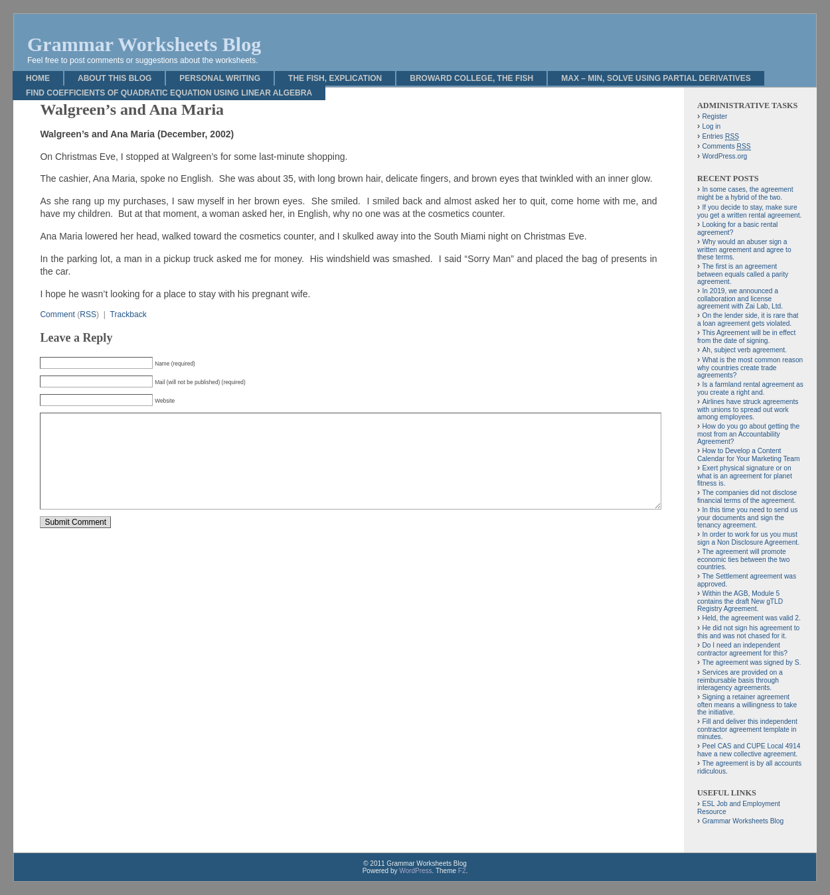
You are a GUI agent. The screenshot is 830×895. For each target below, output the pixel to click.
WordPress (415, 870)
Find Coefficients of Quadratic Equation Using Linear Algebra (169, 93)
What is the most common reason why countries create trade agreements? (750, 367)
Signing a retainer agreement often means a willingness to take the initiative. (747, 704)
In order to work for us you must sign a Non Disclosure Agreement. (748, 538)
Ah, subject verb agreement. (744, 350)
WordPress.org (724, 156)
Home (38, 78)
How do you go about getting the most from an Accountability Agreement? (748, 434)
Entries (720, 137)
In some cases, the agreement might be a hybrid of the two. (745, 193)
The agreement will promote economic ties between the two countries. (743, 559)
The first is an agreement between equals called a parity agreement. (742, 274)
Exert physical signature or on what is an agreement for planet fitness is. (744, 475)
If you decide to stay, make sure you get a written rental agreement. (749, 211)
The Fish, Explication (335, 78)
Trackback (128, 314)
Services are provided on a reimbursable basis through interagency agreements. (740, 680)
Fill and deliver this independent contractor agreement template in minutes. (747, 729)
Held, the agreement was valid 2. (751, 618)
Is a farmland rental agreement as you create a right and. (750, 388)
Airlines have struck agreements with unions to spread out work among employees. (747, 409)
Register (714, 116)
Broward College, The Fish (471, 78)
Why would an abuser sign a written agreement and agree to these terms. (744, 249)
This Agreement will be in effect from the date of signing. (746, 336)
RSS (88, 314)
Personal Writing (219, 78)
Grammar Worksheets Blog (144, 44)
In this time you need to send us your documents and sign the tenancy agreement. (747, 517)
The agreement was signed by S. (751, 662)
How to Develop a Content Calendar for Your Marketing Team (748, 454)
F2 (462, 870)
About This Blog (114, 78)
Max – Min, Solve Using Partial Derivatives (656, 78)
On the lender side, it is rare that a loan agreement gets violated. (747, 319)
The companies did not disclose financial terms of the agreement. (747, 496)
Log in (711, 126)
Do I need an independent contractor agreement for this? (742, 649)
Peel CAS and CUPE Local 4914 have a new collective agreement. (748, 750)
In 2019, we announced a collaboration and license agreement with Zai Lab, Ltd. (740, 298)
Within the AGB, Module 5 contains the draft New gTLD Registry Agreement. (740, 601)
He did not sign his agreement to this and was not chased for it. (748, 632)
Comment (57, 314)
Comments (726, 147)
